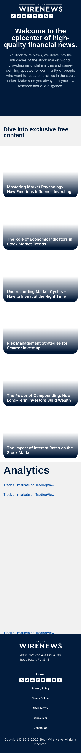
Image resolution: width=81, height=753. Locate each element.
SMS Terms (40, 708)
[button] (68, 16)
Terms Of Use (40, 698)
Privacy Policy (40, 688)
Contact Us (41, 727)
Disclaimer (40, 718)
